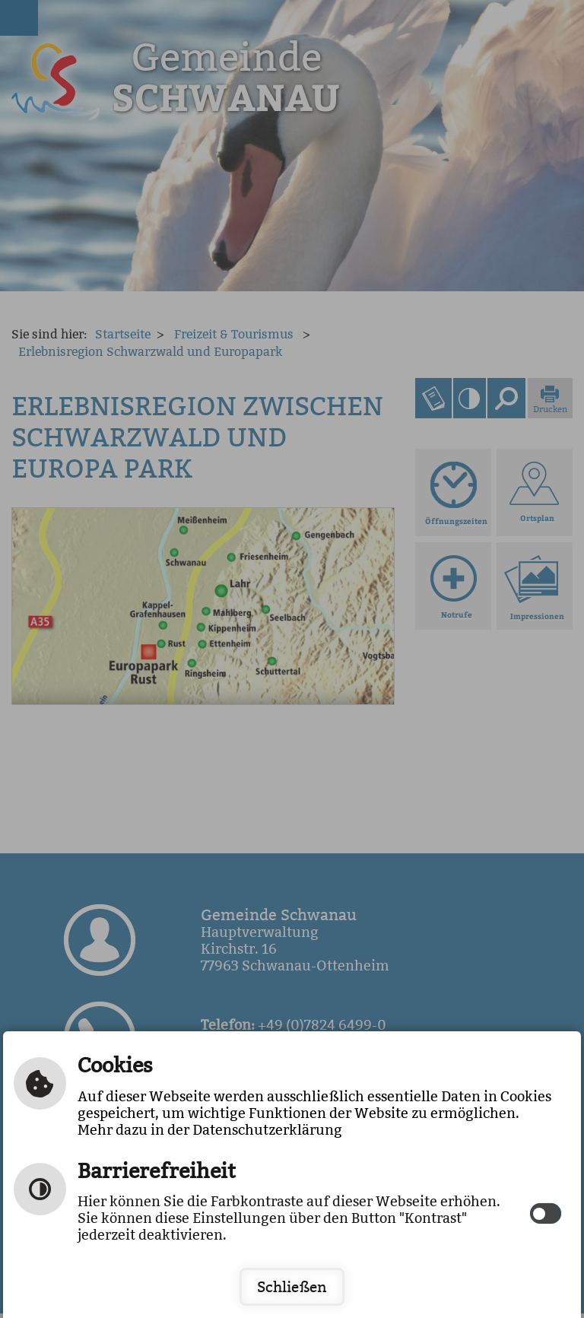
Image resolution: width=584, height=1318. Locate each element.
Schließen (292, 1287)
